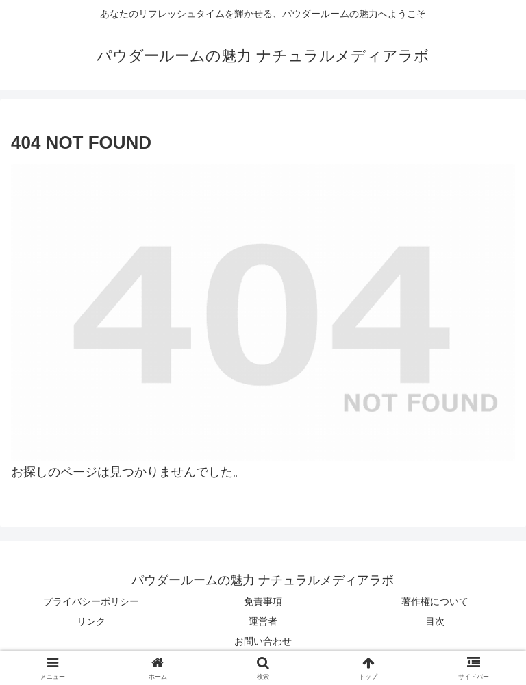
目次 (434, 621)
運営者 (263, 621)
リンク (91, 621)
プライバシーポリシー (91, 601)
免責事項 (263, 601)
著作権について (434, 601)
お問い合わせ (263, 641)
